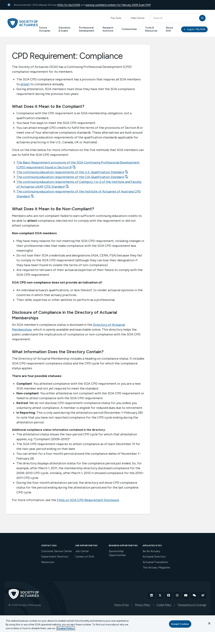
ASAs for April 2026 (68, 4)
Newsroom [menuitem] (47, 562)
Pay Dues (116, 18)
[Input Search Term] (175, 18)
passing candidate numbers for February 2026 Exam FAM (118, 4)
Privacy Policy (142, 605)
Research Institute (110, 29)
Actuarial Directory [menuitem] (154, 556)
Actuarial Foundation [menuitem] (155, 562)
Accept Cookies (180, 624)
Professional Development (88, 29)
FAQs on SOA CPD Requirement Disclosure (88, 500)
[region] (107, 623)
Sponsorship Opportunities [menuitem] (117, 553)
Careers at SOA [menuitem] (84, 556)
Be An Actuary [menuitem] (151, 551)
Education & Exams (67, 29)
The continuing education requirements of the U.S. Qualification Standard (70, 172)
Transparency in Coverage (192, 605)
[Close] (209, 623)
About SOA (171, 29)
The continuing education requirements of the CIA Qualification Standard (70, 177)
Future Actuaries (46, 29)
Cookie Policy (163, 605)
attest (25, 84)
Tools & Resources (153, 29)
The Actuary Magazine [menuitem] (156, 567)
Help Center (138, 18)
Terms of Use (121, 605)
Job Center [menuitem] (82, 551)
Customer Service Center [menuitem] (56, 551)
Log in (194, 29)
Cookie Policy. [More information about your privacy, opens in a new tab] (66, 628)
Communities (131, 29)
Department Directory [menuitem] (54, 556)
